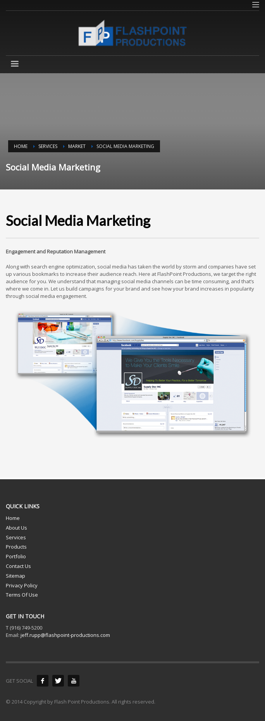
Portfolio (16, 556)
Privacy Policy (22, 585)
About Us (16, 527)
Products (16, 546)
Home (13, 518)
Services (16, 537)
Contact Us (18, 566)
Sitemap (15, 575)
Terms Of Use (22, 594)
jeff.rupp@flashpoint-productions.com (65, 635)
